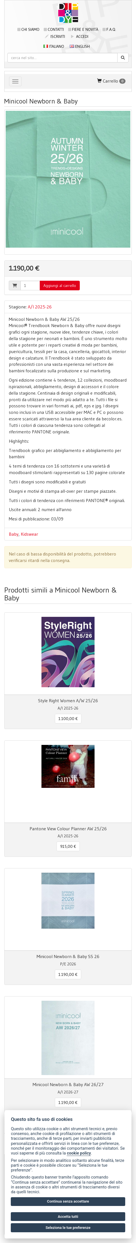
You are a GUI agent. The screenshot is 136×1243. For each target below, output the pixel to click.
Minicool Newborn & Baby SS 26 (68, 956)
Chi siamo (28, 29)
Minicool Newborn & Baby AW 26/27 (68, 1084)
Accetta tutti (68, 1216)
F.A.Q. (109, 29)
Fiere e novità (83, 29)
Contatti (54, 29)
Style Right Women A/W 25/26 (68, 700)
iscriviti (55, 36)
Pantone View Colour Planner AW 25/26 (68, 828)
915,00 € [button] (68, 846)
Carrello (111, 81)
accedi (79, 36)
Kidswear (29, 534)
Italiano (53, 46)
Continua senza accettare (68, 1201)
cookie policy (79, 1153)
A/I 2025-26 (40, 307)
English (80, 46)
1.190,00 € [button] (68, 974)
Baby (13, 534)
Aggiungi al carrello (59, 285)
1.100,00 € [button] (68, 718)
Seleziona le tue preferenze (67, 1227)
